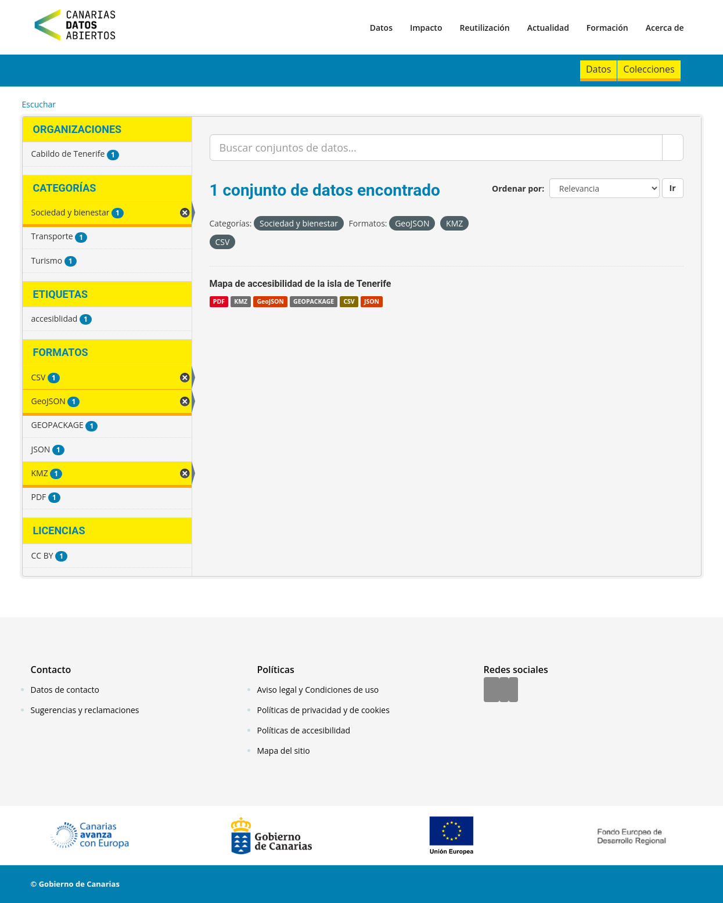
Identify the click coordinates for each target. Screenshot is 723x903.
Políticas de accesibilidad (304, 730)
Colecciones (648, 69)
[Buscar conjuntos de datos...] (436, 147)
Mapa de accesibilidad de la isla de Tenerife (300, 283)
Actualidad (548, 27)
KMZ (240, 301)
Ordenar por (517, 188)
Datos (381, 27)
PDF (219, 301)
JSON (371, 301)
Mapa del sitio (283, 750)
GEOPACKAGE (313, 301)
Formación (607, 27)
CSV (348, 301)
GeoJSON (270, 301)
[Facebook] (491, 690)
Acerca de (665, 27)
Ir (673, 187)
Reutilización (484, 27)
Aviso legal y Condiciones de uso (318, 689)
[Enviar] (673, 147)
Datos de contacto (65, 689)
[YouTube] (513, 690)
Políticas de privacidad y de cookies (323, 709)
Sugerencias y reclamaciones (85, 709)
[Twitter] (504, 690)
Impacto (426, 27)
